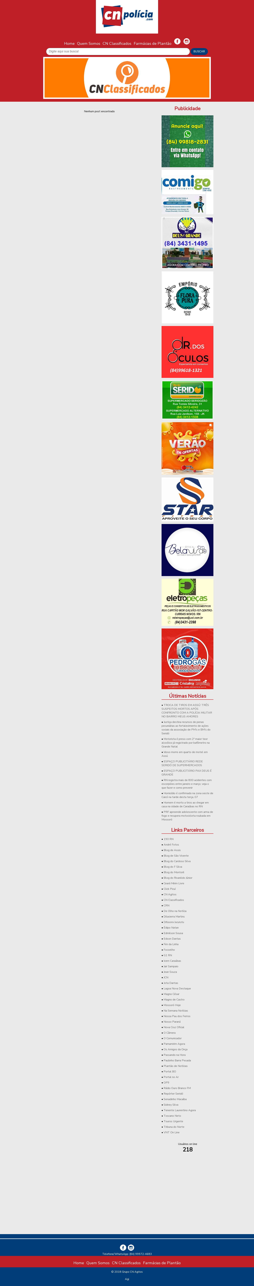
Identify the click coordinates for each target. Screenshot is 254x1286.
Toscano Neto (172, 1116)
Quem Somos (88, 43)
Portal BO (170, 1071)
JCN (166, 977)
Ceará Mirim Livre (174, 883)
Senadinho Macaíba (175, 1099)
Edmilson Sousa (173, 933)
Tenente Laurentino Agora (180, 1110)
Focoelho (169, 950)
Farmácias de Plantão (152, 43)
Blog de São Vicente (176, 856)
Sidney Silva (171, 1105)
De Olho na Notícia (175, 911)
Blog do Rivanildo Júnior (178, 878)
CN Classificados (117, 43)
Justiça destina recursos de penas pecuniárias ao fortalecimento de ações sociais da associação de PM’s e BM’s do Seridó (186, 727)
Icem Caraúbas (172, 961)
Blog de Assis (172, 850)
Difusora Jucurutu (174, 922)
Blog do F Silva (173, 867)
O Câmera (170, 1033)
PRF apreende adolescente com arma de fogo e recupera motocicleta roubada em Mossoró (187, 815)
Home (69, 43)
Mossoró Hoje (172, 1005)
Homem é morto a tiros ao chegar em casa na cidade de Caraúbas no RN (185, 804)
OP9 (166, 1083)
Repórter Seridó (173, 1094)
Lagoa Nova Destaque (177, 988)
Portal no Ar (171, 1077)
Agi (127, 1279)
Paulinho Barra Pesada (177, 1060)
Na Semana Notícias (176, 1011)
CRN (166, 905)
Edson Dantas (172, 939)
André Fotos (171, 845)
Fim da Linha (171, 944)
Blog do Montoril (174, 872)
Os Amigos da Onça (175, 1049)
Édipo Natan (171, 928)
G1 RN (168, 955)
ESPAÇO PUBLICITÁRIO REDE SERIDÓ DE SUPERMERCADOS (182, 763)
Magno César (171, 994)
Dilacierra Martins (174, 916)
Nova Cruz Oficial (174, 1027)
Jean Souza (170, 972)
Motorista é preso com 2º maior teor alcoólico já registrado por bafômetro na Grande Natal (186, 742)
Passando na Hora (175, 1055)
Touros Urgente (173, 1121)
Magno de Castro (174, 1000)
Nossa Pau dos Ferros (177, 1016)
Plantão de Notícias (176, 1066)
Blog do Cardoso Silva (177, 861)
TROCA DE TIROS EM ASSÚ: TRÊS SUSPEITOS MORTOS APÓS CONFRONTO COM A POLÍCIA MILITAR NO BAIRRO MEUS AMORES (187, 710)
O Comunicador (173, 1038)
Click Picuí (170, 889)
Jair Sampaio (171, 966)
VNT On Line (172, 1132)
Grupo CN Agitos (132, 1272)
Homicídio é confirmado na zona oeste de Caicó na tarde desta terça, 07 (187, 795)
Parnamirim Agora (174, 1044)
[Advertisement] (187, 1207)
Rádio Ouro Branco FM (177, 1088)
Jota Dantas (171, 983)
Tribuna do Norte (174, 1127)
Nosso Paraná (172, 1022)
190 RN (168, 839)
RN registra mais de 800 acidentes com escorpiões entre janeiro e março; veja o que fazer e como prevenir (187, 784)
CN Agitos (170, 894)
